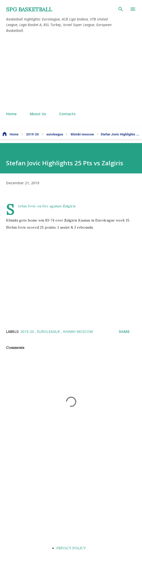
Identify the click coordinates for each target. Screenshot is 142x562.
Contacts (67, 113)
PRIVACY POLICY (71, 548)
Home (11, 113)
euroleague (49, 331)
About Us (38, 113)
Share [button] (124, 331)
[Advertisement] (71, 72)
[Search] (121, 9)
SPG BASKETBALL (29, 9)
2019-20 (27, 331)
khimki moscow (78, 331)
